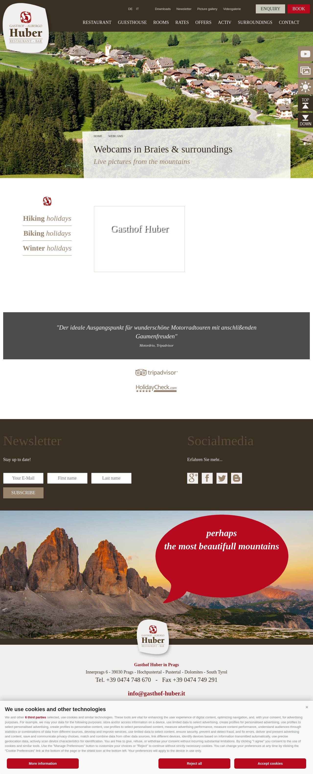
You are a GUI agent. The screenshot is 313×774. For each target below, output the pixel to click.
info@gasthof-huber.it (156, 693)
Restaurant (97, 22)
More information (43, 763)
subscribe (23, 492)
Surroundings (255, 22)
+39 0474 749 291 (195, 679)
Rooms (161, 22)
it (137, 9)
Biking (47, 233)
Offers (203, 22)
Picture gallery (207, 9)
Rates (182, 22)
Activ (224, 22)
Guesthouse (132, 22)
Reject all (194, 763)
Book (298, 8)
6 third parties (35, 717)
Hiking (47, 218)
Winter (47, 248)
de (130, 9)
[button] (307, 707)
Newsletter (184, 9)
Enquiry (270, 8)
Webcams (115, 136)
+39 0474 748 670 (128, 679)
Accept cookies (270, 763)
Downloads (163, 9)
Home (98, 136)
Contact (289, 22)
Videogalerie (232, 9)
